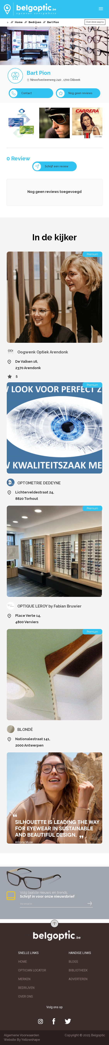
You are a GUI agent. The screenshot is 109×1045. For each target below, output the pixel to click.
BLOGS (73, 961)
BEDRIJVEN (26, 988)
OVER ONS (25, 996)
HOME (22, 961)
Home (19, 22)
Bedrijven (35, 22)
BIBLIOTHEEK (78, 970)
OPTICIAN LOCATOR (32, 970)
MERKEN (24, 979)
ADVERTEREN (78, 979)
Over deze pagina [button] (95, 22)
